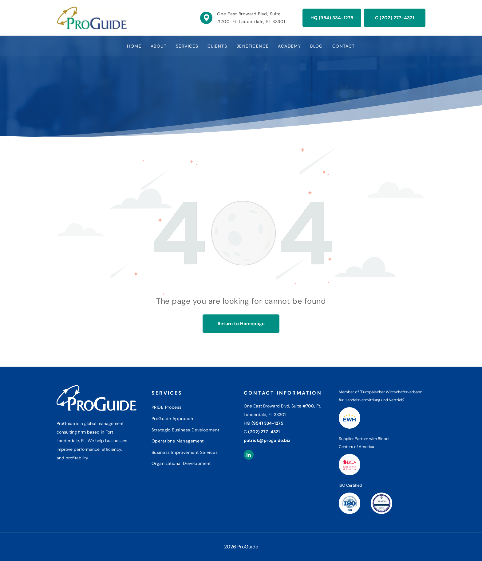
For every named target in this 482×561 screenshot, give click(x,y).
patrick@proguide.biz (267, 440)
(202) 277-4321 (264, 431)
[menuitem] (134, 46)
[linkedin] (249, 455)
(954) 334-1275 (267, 423)
